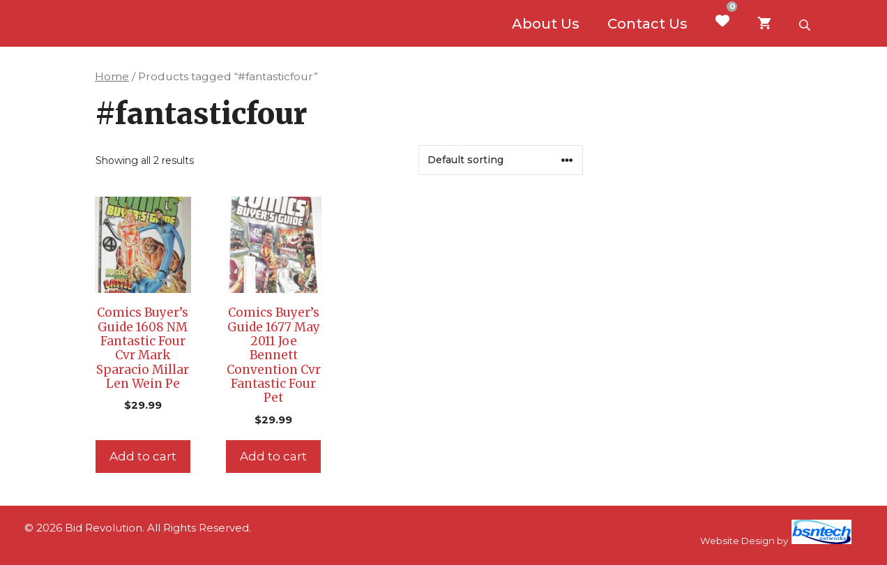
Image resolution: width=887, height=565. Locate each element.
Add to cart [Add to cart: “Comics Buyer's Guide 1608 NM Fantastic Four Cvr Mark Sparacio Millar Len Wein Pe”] (142, 456)
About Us (545, 23)
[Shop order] (500, 160)
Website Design (737, 540)
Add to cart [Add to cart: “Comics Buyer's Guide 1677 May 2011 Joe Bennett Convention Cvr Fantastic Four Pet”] (273, 456)
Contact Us (647, 23)
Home (112, 76)
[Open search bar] (806, 24)
